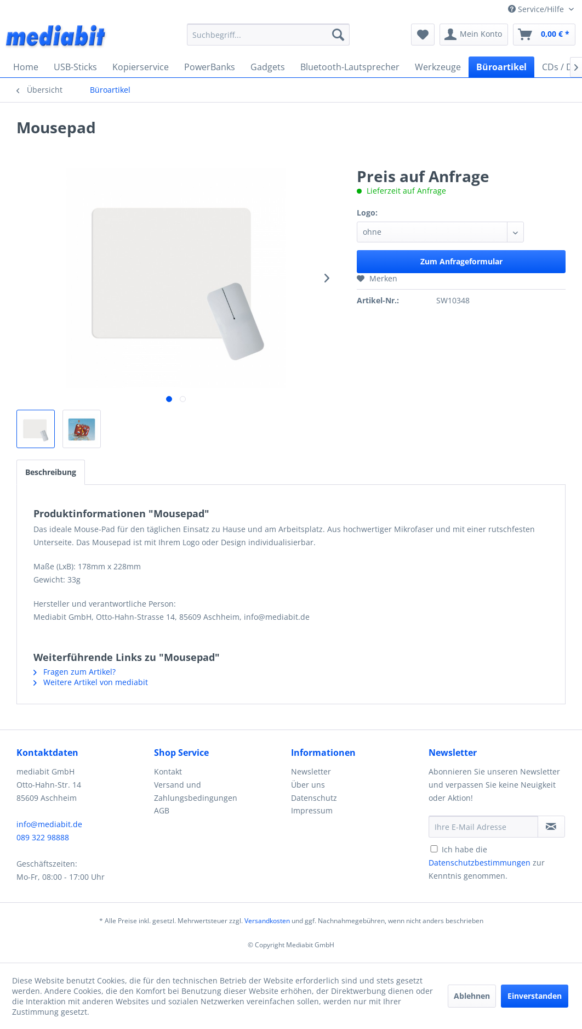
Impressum (312, 810)
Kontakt (168, 771)
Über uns (308, 784)
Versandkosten (267, 920)
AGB (161, 810)
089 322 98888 (42, 837)
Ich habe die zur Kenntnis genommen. (487, 862)
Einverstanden (534, 996)
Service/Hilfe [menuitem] (537, 9)
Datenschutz (314, 798)
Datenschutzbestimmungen (479, 862)
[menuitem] (268, 35)
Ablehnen (472, 996)
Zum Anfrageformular (461, 261)
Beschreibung (50, 472)
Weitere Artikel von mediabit (90, 682)
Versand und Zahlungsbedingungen (195, 791)
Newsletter (311, 771)
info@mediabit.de (49, 824)
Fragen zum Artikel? (74, 671)
